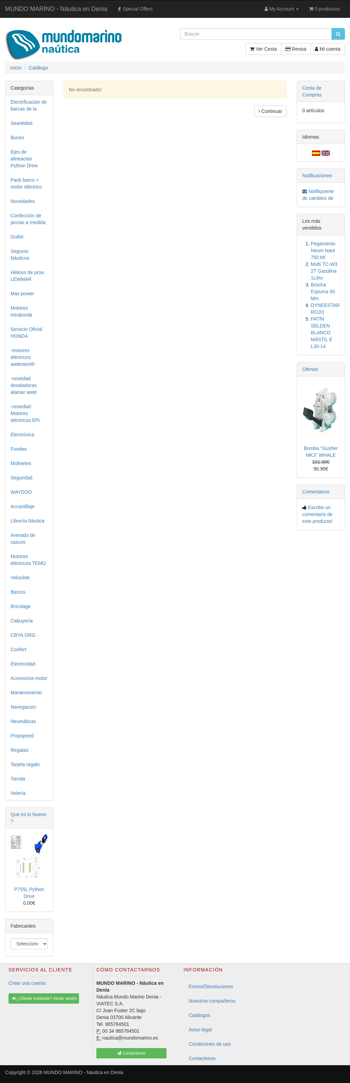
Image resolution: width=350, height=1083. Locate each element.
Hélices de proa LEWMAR (27, 276)
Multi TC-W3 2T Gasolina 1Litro (324, 271)
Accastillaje (23, 506)
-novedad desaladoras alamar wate (24, 385)
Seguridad (21, 477)
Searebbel (21, 123)
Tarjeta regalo (25, 764)
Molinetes (21, 463)
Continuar (270, 111)
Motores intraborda (21, 311)
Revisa (296, 49)
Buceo (17, 137)
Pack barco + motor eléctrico (26, 183)
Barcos (18, 592)
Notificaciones (317, 175)
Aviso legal (200, 1029)
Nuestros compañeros (212, 1001)
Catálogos (199, 1015)
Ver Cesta (263, 49)
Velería (18, 793)
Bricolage (20, 606)
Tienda (18, 779)
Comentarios (315, 491)
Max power (22, 293)
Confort (18, 649)
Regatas (19, 750)
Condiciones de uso (210, 1044)
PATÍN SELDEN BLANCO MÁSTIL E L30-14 (321, 332)
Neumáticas (23, 721)
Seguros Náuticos (20, 254)
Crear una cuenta (27, 983)
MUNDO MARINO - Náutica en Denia (56, 8)
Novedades (23, 201)
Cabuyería (22, 620)
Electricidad (23, 664)
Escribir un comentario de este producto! (317, 514)
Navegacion (23, 707)
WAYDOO (21, 492)
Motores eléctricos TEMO (28, 560)
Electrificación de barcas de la (29, 105)
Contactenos (202, 1058)
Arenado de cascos (23, 538)
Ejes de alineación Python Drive (24, 158)
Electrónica (22, 434)
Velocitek (20, 577)
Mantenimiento (26, 692)
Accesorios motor (29, 678)
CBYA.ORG (23, 635)
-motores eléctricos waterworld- (23, 357)
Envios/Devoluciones (211, 986)
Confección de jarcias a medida (28, 219)
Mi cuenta (327, 49)
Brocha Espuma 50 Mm (323, 291)
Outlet (17, 237)
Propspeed (22, 735)
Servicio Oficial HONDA (26, 332)
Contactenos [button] (131, 1053)
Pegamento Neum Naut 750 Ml (323, 250)
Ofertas (310, 369)
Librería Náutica (27, 521)
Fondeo (19, 449)
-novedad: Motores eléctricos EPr (25, 413)
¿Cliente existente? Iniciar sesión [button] (44, 998)
